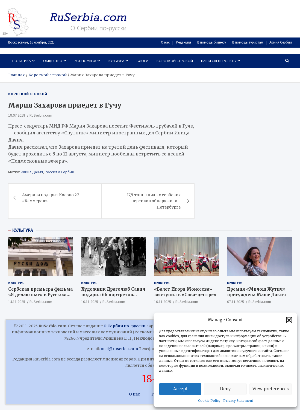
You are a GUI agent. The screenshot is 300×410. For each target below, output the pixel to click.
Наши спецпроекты (218, 60)
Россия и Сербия (59, 171)
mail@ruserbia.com (119, 348)
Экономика (85, 60)
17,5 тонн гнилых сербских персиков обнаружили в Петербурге (154, 201)
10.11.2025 (89, 301)
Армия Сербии (280, 42)
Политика (21, 60)
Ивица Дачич (32, 171)
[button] (289, 320)
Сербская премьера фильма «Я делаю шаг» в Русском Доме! (40, 294)
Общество (52, 60)
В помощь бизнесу (211, 42)
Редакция (183, 42)
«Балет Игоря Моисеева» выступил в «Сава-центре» (185, 292)
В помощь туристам (247, 42)
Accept (180, 388)
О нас (165, 42)
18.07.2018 (16, 115)
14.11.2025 (16, 301)
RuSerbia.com (41, 115)
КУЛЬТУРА (22, 230)
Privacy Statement (238, 401)
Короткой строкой (175, 60)
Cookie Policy (209, 401)
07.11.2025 (235, 301)
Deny (225, 388)
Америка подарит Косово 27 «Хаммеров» (50, 197)
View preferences (270, 388)
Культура (116, 60)
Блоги (142, 60)
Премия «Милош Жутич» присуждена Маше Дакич (257, 292)
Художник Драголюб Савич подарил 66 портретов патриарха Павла (113, 294)
